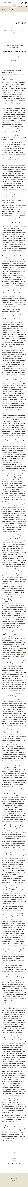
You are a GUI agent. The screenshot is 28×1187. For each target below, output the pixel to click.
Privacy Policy (14, 1182)
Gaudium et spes (15, 825)
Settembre (12, 9)
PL (22, 30)
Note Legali (14, 1178)
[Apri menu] (26, 3)
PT (14, 32)
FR (17, 30)
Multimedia (14, 60)
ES (14, 30)
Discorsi (3, 9)
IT (19, 30)
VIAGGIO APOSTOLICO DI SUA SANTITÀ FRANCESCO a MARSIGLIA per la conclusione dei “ (14, 39)
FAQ (14, 1176)
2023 (7, 9)
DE (8, 30)
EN (11, 30)
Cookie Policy (14, 1180)
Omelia (12, 925)
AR (5, 30)
